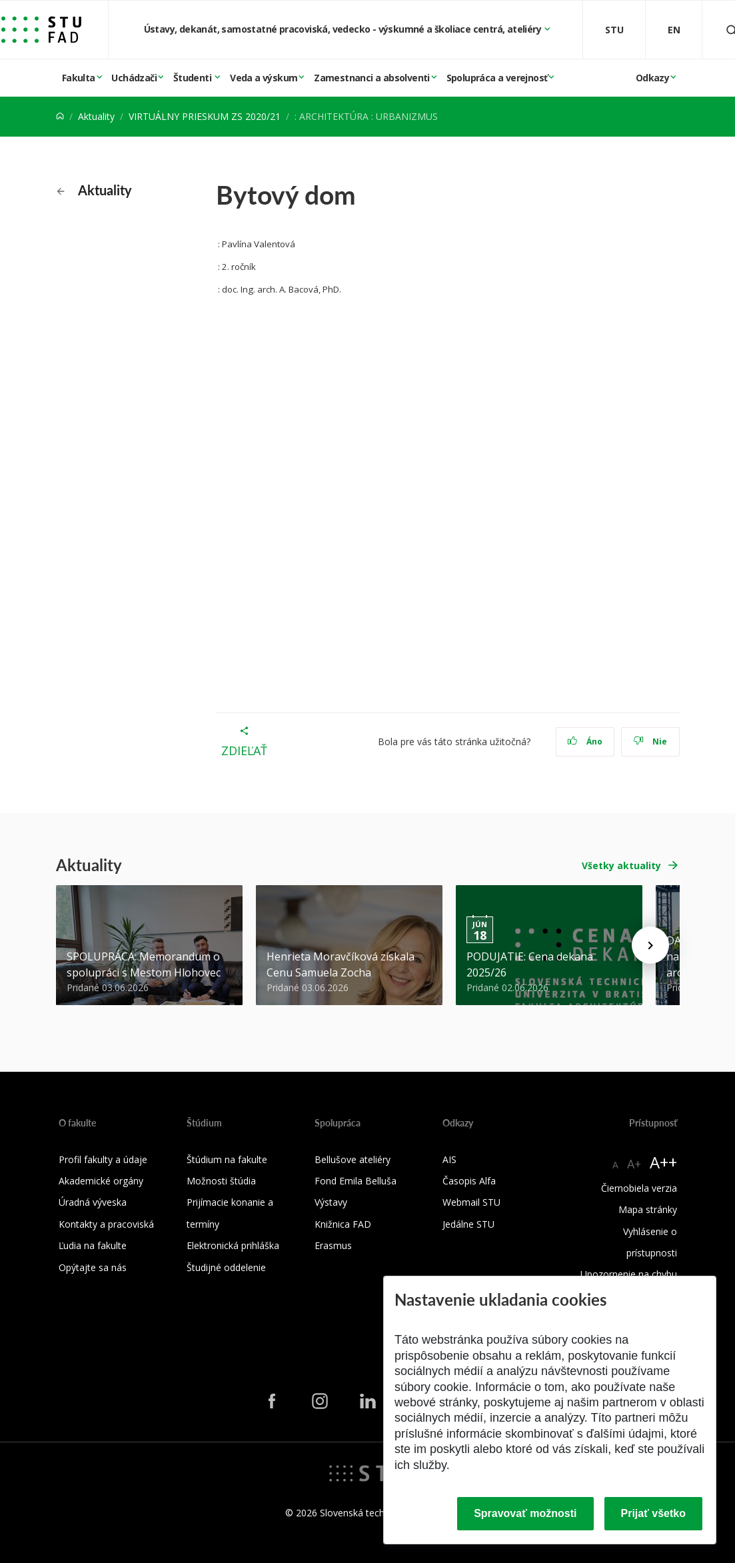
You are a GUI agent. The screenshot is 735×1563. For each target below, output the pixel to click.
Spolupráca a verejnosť (497, 77)
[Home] (60, 116)
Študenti (193, 77)
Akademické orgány (101, 1180)
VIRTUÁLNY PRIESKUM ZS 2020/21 (205, 116)
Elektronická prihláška (233, 1245)
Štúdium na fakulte (227, 1159)
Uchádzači (134, 77)
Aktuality (96, 116)
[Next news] (650, 945)
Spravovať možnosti (525, 1513)
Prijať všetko (653, 1513)
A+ (634, 1164)
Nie (650, 741)
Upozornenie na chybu (628, 1274)
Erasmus (333, 1245)
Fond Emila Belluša (355, 1180)
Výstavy (331, 1202)
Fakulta (78, 77)
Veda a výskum (263, 77)
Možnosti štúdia (221, 1180)
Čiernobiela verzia (639, 1188)
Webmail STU (471, 1202)
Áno (584, 741)
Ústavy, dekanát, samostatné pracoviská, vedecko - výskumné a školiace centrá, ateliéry (344, 29)
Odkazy (652, 77)
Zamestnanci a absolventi (372, 77)
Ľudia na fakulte (93, 1245)
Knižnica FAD (343, 1224)
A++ (663, 1162)
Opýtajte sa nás (93, 1267)
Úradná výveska (93, 1202)
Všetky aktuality (621, 865)
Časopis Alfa (469, 1180)
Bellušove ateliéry (352, 1159)
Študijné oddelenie (226, 1267)
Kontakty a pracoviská (106, 1224)
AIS (449, 1159)
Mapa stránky (647, 1209)
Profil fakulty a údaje (103, 1159)
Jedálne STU (468, 1224)
